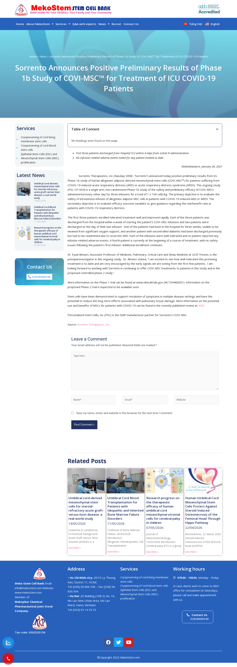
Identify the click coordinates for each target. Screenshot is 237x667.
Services (63, 24)
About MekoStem (39, 24)
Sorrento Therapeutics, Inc (94, 324)
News (104, 24)
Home (20, 24)
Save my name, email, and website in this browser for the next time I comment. (124, 417)
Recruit (116, 24)
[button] (217, 129)
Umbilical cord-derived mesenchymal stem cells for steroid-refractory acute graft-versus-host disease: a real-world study (47, 193)
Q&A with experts (84, 24)
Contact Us (131, 24)
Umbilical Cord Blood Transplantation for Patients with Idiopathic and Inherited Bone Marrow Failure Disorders (47, 215)
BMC (202, 305)
